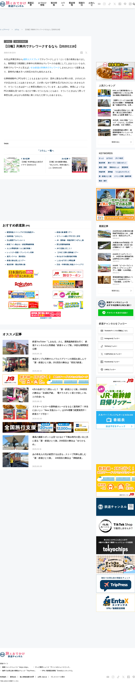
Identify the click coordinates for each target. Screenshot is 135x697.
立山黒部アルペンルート (16, 240)
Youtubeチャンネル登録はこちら (114, 330)
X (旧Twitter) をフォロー (111, 354)
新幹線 (110, 172)
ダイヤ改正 (119, 158)
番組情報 (72, 4)
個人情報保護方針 (26, 677)
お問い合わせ (42, 677)
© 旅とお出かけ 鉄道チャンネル (9, 681)
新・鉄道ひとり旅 (105, 176)
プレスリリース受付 (58, 677)
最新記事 (31, 4)
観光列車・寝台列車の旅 (16, 264)
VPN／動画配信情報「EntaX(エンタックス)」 (58, 671)
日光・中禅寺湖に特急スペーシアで (70, 264)
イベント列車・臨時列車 (122, 176)
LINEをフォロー (108, 369)
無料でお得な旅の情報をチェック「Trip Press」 (19, 671)
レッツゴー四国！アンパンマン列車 (20, 252)
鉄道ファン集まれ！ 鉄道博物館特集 (20, 244)
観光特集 (54, 4)
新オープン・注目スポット (117, 163)
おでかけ (109, 158)
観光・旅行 (103, 181)
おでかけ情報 (42, 4)
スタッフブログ (20, 41)
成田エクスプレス (31, 59)
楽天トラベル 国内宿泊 (16, 256)
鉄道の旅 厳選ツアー (64, 232)
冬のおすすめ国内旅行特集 (67, 256)
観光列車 (102, 163)
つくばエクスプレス (122, 172)
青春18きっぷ (114, 167)
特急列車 (102, 172)
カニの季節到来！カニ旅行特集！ (19, 248)
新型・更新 (103, 167)
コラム (63, 4)
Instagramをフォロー (110, 338)
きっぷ (101, 158)
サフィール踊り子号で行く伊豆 (68, 236)
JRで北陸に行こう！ (64, 248)
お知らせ (92, 4)
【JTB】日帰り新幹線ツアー (67, 252)
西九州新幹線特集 (63, 244)
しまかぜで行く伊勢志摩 (66, 260)
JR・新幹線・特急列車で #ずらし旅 (70, 240)
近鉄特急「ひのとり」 (15, 236)
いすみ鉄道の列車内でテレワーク (44, 67)
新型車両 (125, 167)
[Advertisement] (67, 18)
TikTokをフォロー (109, 346)
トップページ (4, 29)
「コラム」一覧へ (45, 150)
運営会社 (13, 677)
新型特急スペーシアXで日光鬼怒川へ (21, 232)
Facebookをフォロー (110, 361)
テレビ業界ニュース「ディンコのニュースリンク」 (53, 667)
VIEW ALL (116, 142)
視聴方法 (82, 4)
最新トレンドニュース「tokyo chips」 (15, 667)
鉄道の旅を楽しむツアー (16, 260)
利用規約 (3, 677)
